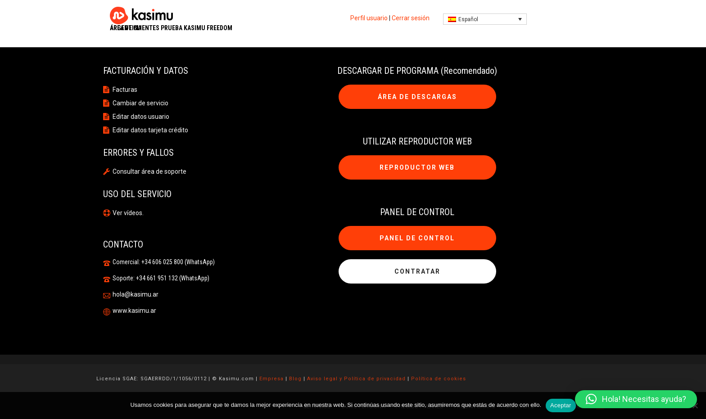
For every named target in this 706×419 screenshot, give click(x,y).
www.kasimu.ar (134, 310)
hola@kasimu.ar (135, 294)
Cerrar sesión (411, 18)
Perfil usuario (369, 18)
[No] (694, 405)
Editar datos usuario (141, 116)
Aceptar (560, 405)
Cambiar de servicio (140, 103)
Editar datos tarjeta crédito (150, 130)
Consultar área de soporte (149, 171)
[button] (636, 399)
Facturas (125, 89)
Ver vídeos (127, 212)
